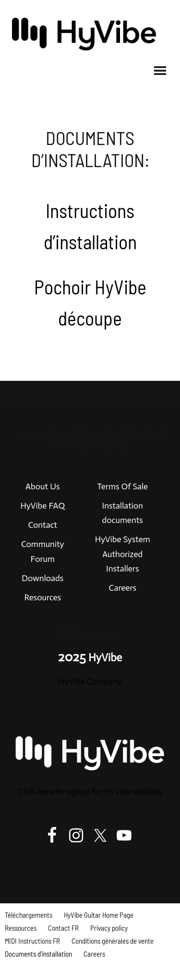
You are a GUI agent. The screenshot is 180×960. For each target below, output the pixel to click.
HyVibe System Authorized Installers (122, 554)
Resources (42, 597)
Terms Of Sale (122, 486)
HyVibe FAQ (42, 505)
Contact (42, 525)
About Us (42, 486)
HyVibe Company (89, 681)
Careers (122, 588)
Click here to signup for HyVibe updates (90, 791)
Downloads (42, 578)
